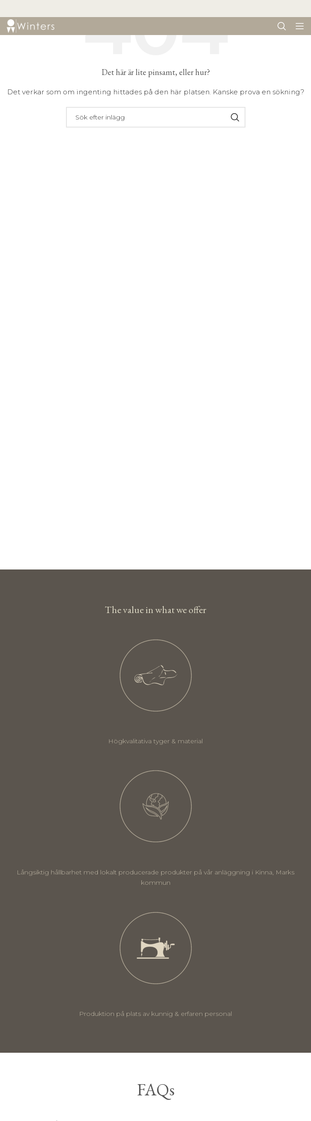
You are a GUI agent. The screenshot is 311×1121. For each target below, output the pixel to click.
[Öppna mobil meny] (300, 26)
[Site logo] (30, 26)
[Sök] (282, 26)
